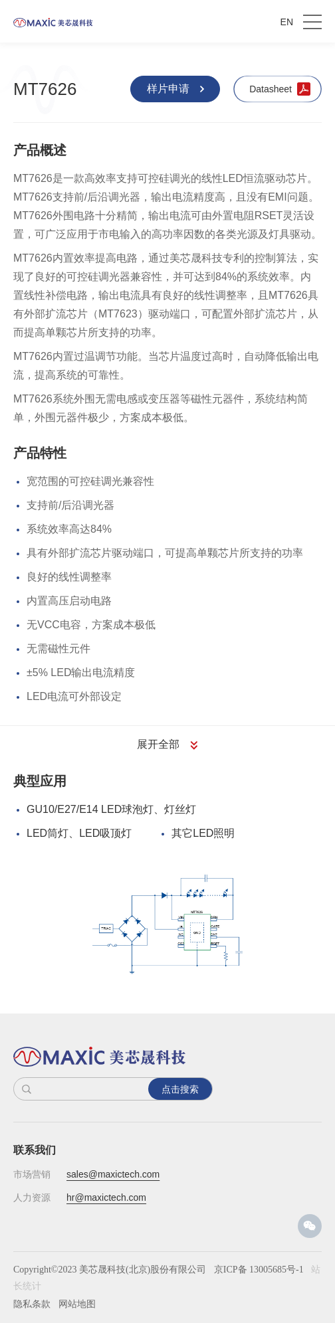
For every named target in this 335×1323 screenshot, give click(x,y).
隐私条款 (32, 1303)
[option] (167, 924)
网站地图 (77, 1303)
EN (286, 22)
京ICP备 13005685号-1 (259, 1270)
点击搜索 (180, 1089)
